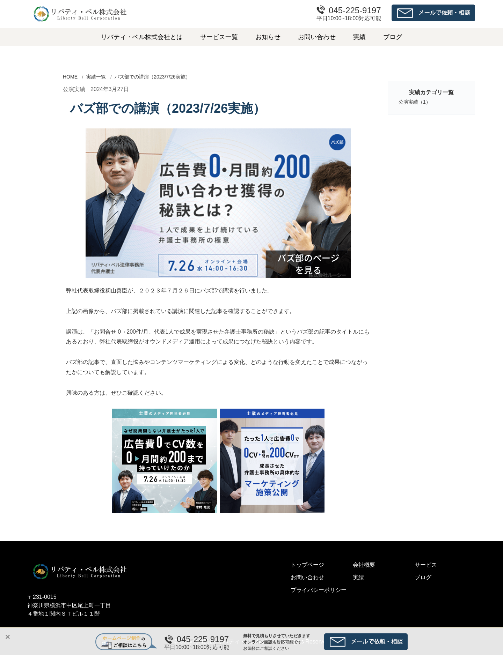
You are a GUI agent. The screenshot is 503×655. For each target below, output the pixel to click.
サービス (426, 565)
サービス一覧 (219, 37)
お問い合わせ (317, 37)
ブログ (392, 37)
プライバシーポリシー (319, 590)
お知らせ (267, 37)
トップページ (307, 565)
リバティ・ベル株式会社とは (142, 37)
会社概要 (364, 565)
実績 (359, 37)
